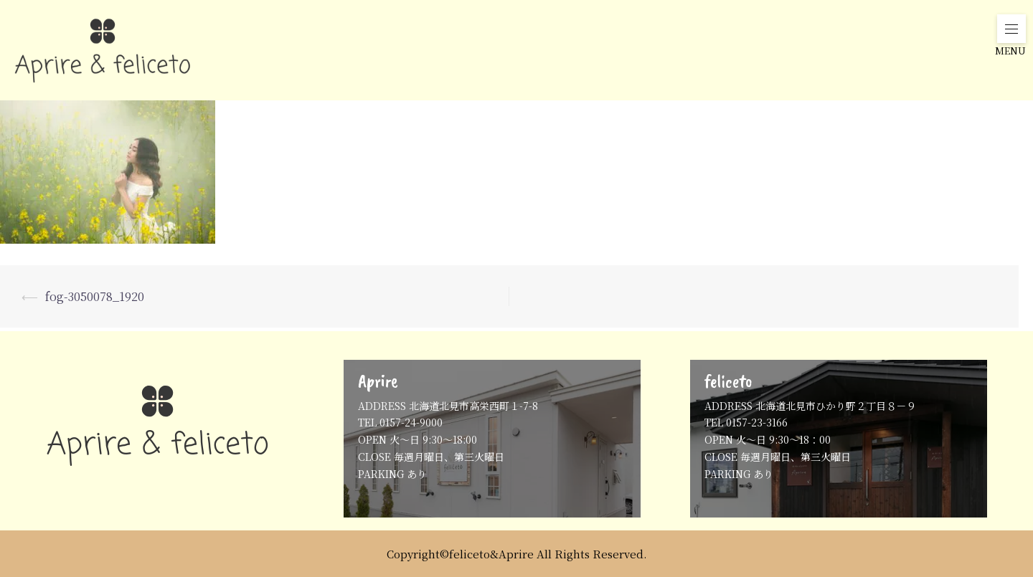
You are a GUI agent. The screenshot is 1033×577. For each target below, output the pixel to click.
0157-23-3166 (757, 422)
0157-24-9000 (411, 422)
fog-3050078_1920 (94, 296)
